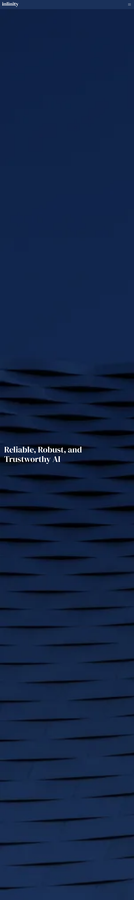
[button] (129, 4)
